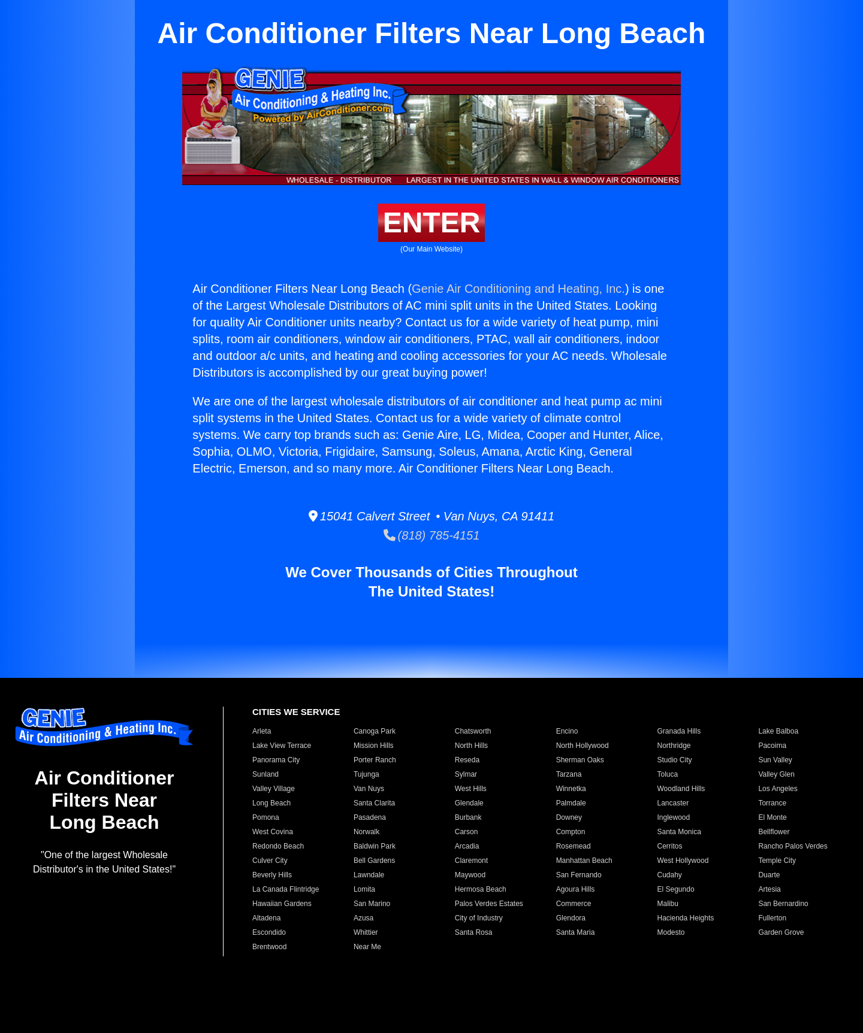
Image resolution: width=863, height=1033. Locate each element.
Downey (569, 817)
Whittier (366, 932)
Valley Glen (776, 774)
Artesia (769, 889)
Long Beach (271, 803)
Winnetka (571, 788)
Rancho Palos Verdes (792, 846)
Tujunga (366, 774)
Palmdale (571, 803)
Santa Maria (575, 932)
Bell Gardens (374, 860)
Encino (567, 731)
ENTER (432, 222)
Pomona (265, 817)
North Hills (471, 745)
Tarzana (569, 774)
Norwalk (366, 832)
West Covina (272, 832)
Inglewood (673, 817)
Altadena (266, 918)
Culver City (270, 860)
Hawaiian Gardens (282, 903)
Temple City (777, 860)
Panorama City (276, 760)
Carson (466, 832)
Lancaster (673, 803)
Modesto (671, 932)
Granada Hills (679, 731)
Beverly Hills (272, 875)
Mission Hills (374, 745)
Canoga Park (375, 731)
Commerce (574, 903)
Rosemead (573, 846)
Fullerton (772, 918)
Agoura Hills (575, 889)
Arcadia (467, 846)
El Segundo (676, 889)
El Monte (772, 817)
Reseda (467, 760)
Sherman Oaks (580, 760)
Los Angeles (777, 788)
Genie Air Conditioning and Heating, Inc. (518, 288)
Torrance (772, 803)
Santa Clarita (374, 803)
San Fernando (579, 875)
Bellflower (773, 832)
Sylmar (466, 774)
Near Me (367, 947)
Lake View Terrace (281, 745)
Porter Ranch (375, 760)
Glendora (571, 918)
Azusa (363, 918)
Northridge (674, 745)
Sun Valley (775, 760)
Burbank (468, 817)
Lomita (364, 889)
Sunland (265, 774)
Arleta (261, 731)
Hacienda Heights (685, 918)
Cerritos (670, 846)
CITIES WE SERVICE (296, 712)
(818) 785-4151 (432, 535)
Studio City (674, 760)
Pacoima (772, 745)
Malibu (667, 903)
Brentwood (269, 947)
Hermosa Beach (480, 889)
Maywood (470, 875)
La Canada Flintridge (285, 889)
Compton (571, 832)
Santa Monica (679, 832)
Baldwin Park (375, 846)
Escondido (269, 932)
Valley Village (273, 788)
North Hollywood (582, 745)
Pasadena (370, 817)
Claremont (471, 860)
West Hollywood (683, 860)
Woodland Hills (681, 788)
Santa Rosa (474, 932)
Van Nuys (369, 788)
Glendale (469, 803)
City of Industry (479, 918)
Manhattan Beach (584, 860)
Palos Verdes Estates (489, 903)
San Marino (372, 903)
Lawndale (369, 875)
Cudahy (669, 875)
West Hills (471, 788)
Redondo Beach (278, 846)
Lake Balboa (778, 731)
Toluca (667, 774)
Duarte (769, 875)
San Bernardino (783, 903)
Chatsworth (473, 731)
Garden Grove (781, 932)
